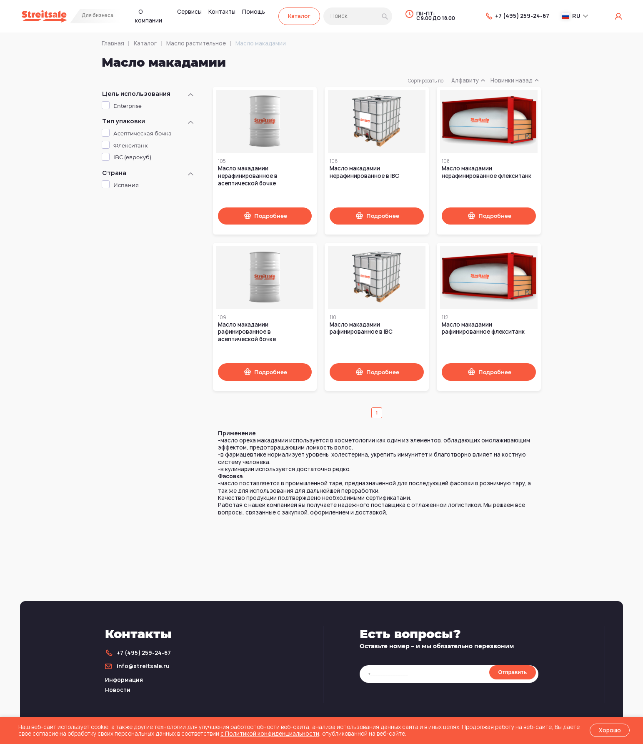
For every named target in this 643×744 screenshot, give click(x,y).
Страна (114, 173)
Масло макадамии (260, 43)
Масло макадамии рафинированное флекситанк (483, 328)
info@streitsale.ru (143, 666)
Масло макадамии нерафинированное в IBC (364, 172)
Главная (113, 43)
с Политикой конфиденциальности (269, 733)
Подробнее (270, 216)
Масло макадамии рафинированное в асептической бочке (247, 332)
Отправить (512, 672)
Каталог (299, 16)
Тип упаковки (123, 121)
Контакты (221, 11)
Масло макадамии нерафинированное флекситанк (486, 172)
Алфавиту (467, 80)
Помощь (253, 11)
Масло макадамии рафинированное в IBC (361, 328)
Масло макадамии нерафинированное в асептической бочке (248, 176)
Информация (124, 680)
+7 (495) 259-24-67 (522, 16)
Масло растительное (196, 43)
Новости (117, 690)
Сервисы (189, 11)
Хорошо (610, 730)
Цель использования (136, 94)
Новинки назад (514, 80)
